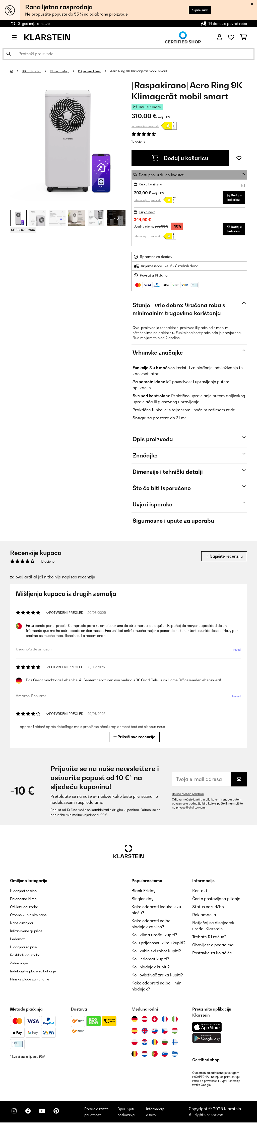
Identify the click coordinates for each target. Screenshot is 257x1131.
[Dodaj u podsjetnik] (239, 158)
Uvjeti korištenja (233, 1085)
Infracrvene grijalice (29, 934)
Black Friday (143, 894)
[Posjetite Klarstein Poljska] (135, 1046)
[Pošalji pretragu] (9, 54)
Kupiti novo (148, 216)
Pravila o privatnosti (206, 1085)
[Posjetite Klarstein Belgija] (135, 1058)
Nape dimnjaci (24, 926)
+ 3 (116, 218)
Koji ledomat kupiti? (150, 962)
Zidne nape (20, 966)
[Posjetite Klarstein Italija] (175, 1023)
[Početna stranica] (16, 71)
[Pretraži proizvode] (128, 54)
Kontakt (199, 894)
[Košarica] (243, 37)
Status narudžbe (208, 910)
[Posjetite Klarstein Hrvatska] (145, 1046)
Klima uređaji (62, 71)
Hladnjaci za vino (26, 894)
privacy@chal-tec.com (191, 811)
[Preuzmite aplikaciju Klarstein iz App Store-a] (207, 1031)
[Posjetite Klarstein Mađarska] (175, 1035)
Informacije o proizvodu (145, 125)
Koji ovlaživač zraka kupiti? (157, 978)
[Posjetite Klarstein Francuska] (165, 1023)
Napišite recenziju (221, 560)
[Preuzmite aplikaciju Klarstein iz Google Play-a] (207, 1042)
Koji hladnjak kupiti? (151, 970)
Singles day (142, 902)
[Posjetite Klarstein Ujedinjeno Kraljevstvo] (145, 1035)
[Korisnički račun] (219, 37)
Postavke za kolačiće (212, 956)
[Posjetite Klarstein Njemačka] (135, 1023)
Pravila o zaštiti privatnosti (102, 1117)
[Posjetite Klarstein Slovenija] (165, 1058)
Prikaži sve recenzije (134, 740)
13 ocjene (138, 141)
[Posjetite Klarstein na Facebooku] (31, 1118)
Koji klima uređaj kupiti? (154, 938)
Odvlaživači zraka (27, 910)
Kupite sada (196, 10)
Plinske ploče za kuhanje (33, 982)
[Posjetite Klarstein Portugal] (155, 1058)
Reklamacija (204, 918)
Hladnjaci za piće (26, 950)
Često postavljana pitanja (216, 902)
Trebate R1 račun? (209, 940)
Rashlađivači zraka (28, 958)
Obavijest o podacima (213, 948)
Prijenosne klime (95, 71)
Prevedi (236, 654)
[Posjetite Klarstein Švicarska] (155, 1023)
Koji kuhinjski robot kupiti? (156, 954)
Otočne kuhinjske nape (31, 918)
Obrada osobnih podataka (190, 798)
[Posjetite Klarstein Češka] (165, 1035)
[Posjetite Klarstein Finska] (175, 1046)
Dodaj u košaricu (180, 158)
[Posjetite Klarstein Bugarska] (165, 1046)
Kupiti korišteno (151, 184)
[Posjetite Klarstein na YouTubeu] (47, 1118)
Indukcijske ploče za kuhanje (37, 974)
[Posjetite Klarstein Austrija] (145, 1023)
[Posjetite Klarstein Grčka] (175, 1057)
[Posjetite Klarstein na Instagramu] (15, 1118)
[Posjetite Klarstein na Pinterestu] (63, 1118)
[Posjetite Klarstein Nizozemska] (145, 1058)
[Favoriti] (231, 37)
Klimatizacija (33, 71)
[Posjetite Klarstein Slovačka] (155, 1035)
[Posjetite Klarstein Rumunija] (155, 1046)
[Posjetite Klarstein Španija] (135, 1035)
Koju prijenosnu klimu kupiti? (158, 946)
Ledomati (19, 942)
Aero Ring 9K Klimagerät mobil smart (145, 71)
